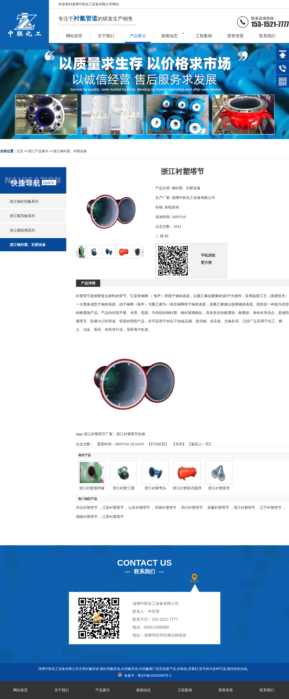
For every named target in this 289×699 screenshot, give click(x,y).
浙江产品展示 (38, 151)
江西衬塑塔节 (113, 517)
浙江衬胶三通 (123, 488)
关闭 (179, 444)
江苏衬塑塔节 (113, 507)
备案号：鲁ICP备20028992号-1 (144, 675)
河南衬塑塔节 (166, 507)
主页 (19, 151)
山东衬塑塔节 (139, 507)
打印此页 (158, 444)
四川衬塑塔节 (192, 507)
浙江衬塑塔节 (244, 507)
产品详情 (88, 283)
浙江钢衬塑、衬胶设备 (70, 151)
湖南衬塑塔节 (87, 517)
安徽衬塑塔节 (218, 507)
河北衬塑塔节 (87, 507)
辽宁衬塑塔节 (271, 507)
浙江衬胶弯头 (155, 488)
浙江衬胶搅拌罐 (92, 488)
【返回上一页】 (200, 444)
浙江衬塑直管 (219, 488)
